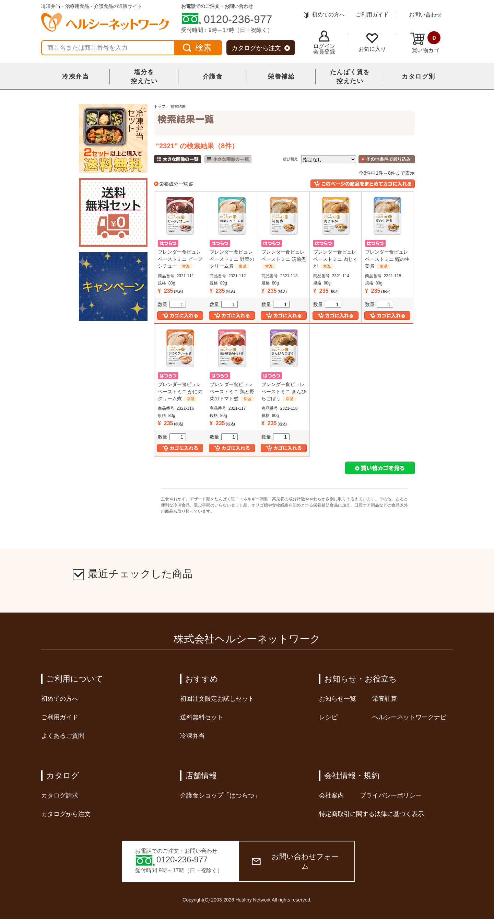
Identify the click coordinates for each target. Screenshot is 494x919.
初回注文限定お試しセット (217, 698)
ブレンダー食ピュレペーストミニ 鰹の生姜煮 (387, 258)
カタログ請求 (59, 795)
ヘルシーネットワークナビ (409, 717)
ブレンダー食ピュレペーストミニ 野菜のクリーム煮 (232, 258)
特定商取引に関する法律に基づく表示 (371, 814)
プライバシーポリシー (391, 795)
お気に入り (372, 42)
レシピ (328, 717)
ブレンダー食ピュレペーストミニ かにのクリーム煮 (180, 391)
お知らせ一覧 (337, 698)
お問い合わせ (425, 15)
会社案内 (331, 795)
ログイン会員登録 (324, 43)
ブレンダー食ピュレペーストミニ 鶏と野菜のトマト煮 (232, 391)
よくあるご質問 (62, 735)
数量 (172, 304)
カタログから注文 (261, 48)
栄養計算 (384, 698)
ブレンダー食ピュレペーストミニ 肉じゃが (335, 258)
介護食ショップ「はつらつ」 (220, 795)
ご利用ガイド (372, 15)
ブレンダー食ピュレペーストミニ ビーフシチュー (180, 258)
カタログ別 (418, 76)
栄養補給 (281, 76)
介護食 (213, 76)
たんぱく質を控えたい (350, 76)
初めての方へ (324, 15)
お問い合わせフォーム (295, 861)
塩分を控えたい (144, 76)
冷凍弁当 (75, 76)
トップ (159, 106)
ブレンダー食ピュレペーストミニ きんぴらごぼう (283, 391)
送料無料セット (201, 717)
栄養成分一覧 (173, 184)
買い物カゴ (425, 42)
